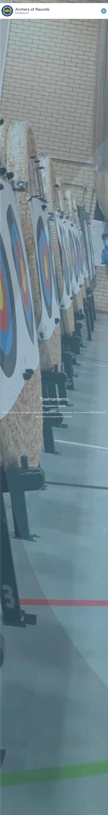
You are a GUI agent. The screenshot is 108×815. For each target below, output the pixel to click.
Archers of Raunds (32, 9)
